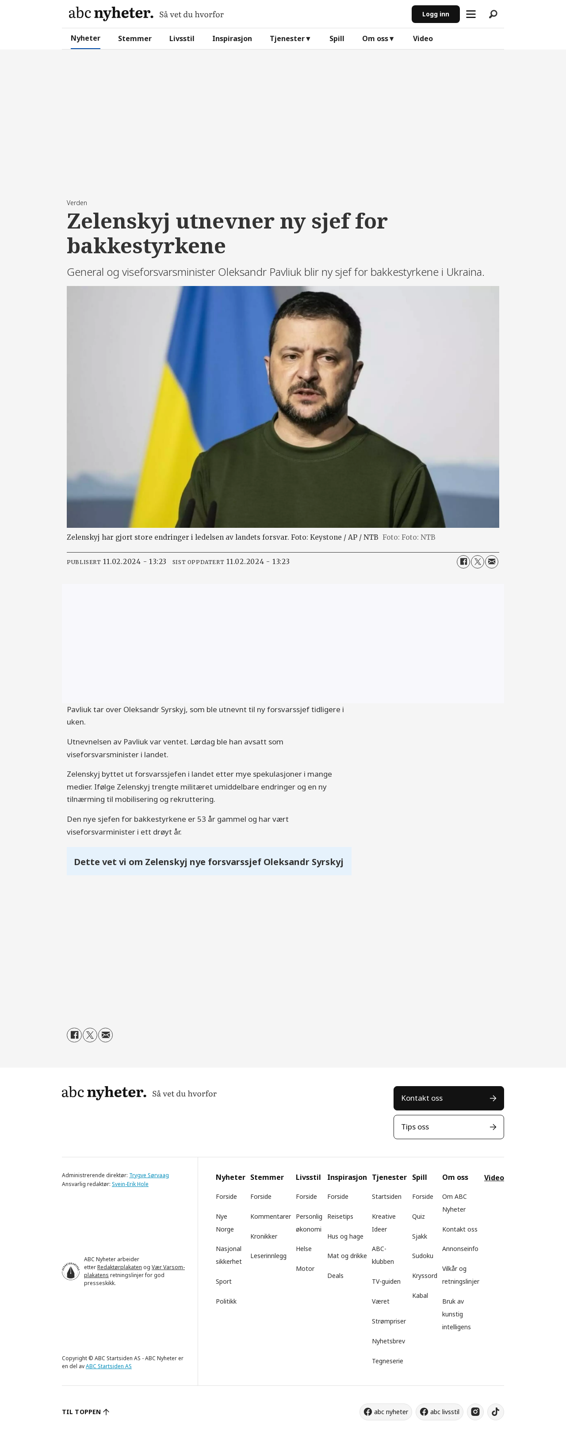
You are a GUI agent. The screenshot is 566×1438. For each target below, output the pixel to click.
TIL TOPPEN (81, 1411)
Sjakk (419, 1236)
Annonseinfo (460, 1248)
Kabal (420, 1295)
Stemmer (135, 38)
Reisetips (340, 1216)
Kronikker (263, 1236)
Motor (305, 1268)
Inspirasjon (232, 38)
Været (381, 1301)
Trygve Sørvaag (149, 1175)
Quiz (418, 1216)
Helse (304, 1248)
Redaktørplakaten (119, 1267)
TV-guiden (386, 1281)
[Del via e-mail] (491, 561)
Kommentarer (270, 1216)
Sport (224, 1281)
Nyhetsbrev (388, 1341)
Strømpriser (389, 1321)
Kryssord (424, 1275)
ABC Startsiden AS (109, 1366)
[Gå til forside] (146, 14)
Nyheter (85, 38)
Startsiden (387, 1196)
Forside (226, 1196)
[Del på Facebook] (463, 561)
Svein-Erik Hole (130, 1184)
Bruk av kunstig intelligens (456, 1314)
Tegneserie (387, 1361)
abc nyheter (391, 1411)
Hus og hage (345, 1236)
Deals (335, 1275)
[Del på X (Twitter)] (477, 561)
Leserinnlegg (268, 1255)
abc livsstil (444, 1411)
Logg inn (435, 14)
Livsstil (182, 38)
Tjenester (287, 38)
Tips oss (415, 1126)
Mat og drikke (347, 1255)
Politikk (226, 1301)
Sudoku (422, 1255)
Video (423, 38)
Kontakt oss (422, 1098)
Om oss (375, 38)
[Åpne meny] (471, 14)
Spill (336, 38)
